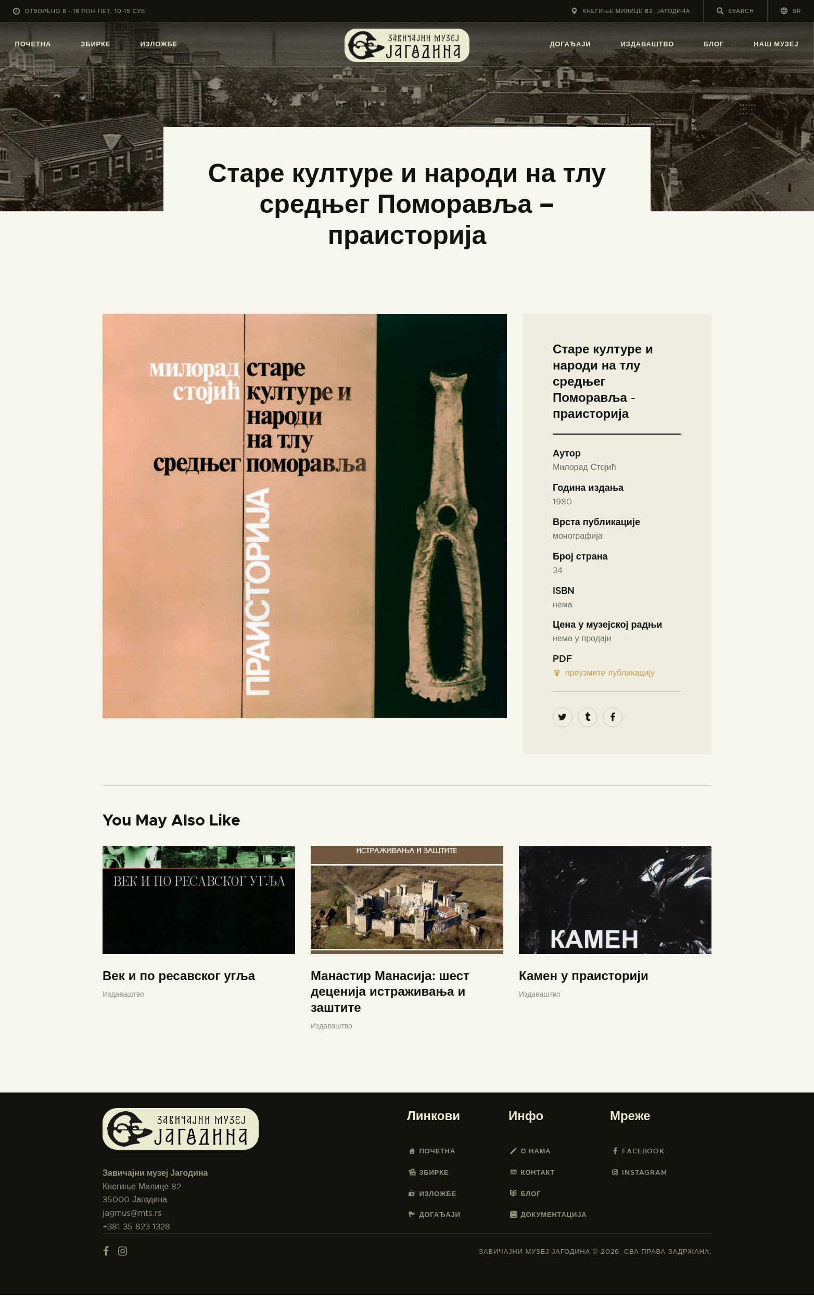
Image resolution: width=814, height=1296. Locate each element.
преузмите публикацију (604, 673)
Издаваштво (123, 995)
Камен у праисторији (583, 977)
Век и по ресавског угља (179, 977)
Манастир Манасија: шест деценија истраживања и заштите (390, 993)
